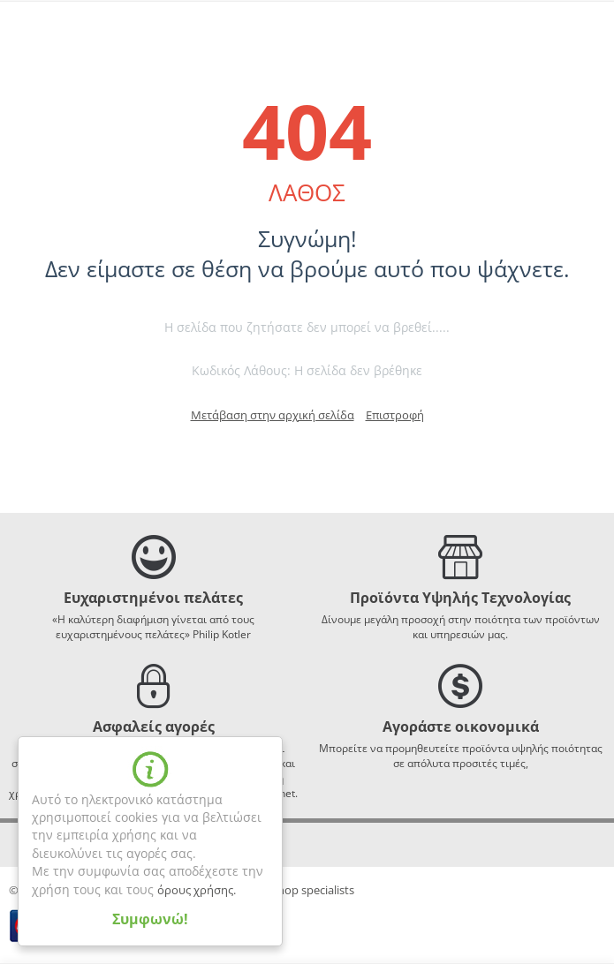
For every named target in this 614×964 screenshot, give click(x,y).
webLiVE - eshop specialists (283, 890)
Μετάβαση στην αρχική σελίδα (272, 415)
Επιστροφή (395, 415)
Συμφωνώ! (150, 919)
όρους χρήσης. (196, 890)
